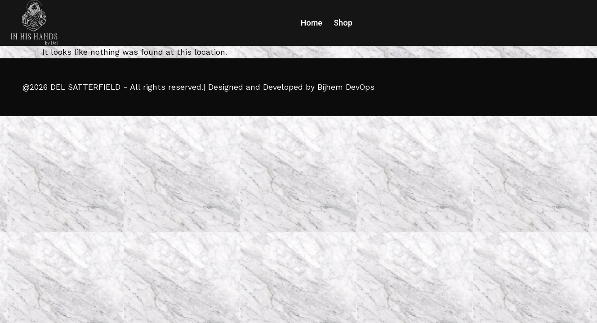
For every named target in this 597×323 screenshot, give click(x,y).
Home (311, 22)
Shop (343, 22)
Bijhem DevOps (345, 87)
